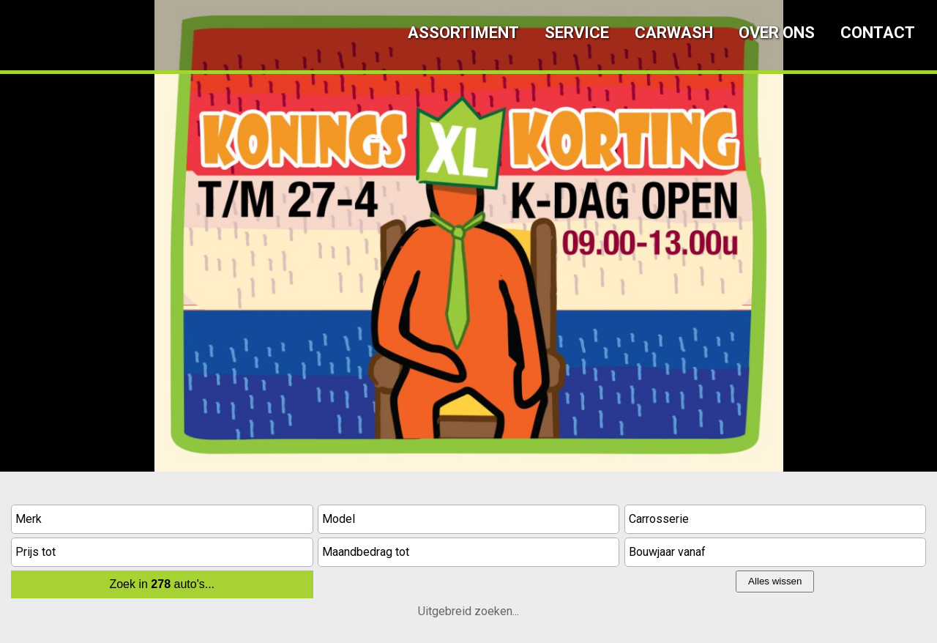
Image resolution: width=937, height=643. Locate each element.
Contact (877, 32)
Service (577, 32)
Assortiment (463, 32)
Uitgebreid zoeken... (468, 611)
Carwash (674, 32)
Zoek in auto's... (161, 584)
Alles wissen (775, 581)
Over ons (777, 32)
